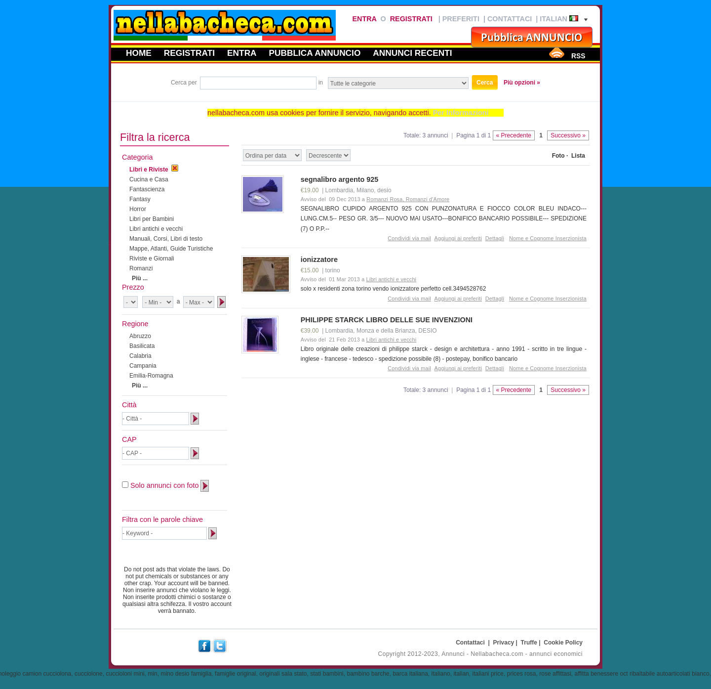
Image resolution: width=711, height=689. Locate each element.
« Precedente (513, 135)
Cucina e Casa (148, 179)
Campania (143, 365)
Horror (137, 209)
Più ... (140, 278)
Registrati (411, 19)
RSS (578, 56)
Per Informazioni (461, 113)
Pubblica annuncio (315, 53)
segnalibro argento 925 (340, 179)
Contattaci (509, 19)
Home (139, 53)
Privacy (503, 642)
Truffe (529, 642)
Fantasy (140, 199)
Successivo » (568, 135)
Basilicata (142, 346)
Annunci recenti (412, 53)
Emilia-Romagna (151, 375)
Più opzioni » (522, 82)
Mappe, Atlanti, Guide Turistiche (171, 248)
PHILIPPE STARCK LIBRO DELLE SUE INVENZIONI (387, 320)
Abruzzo (140, 336)
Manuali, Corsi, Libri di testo (165, 238)
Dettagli (494, 238)
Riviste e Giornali (151, 258)
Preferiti (460, 19)
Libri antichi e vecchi (156, 228)
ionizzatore (319, 259)
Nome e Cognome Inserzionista (548, 238)
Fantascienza (146, 189)
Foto (558, 155)
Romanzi (141, 268)
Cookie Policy (563, 642)
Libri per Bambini (151, 218)
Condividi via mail (409, 238)
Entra (364, 19)
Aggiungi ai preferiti (458, 238)
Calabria (140, 355)
